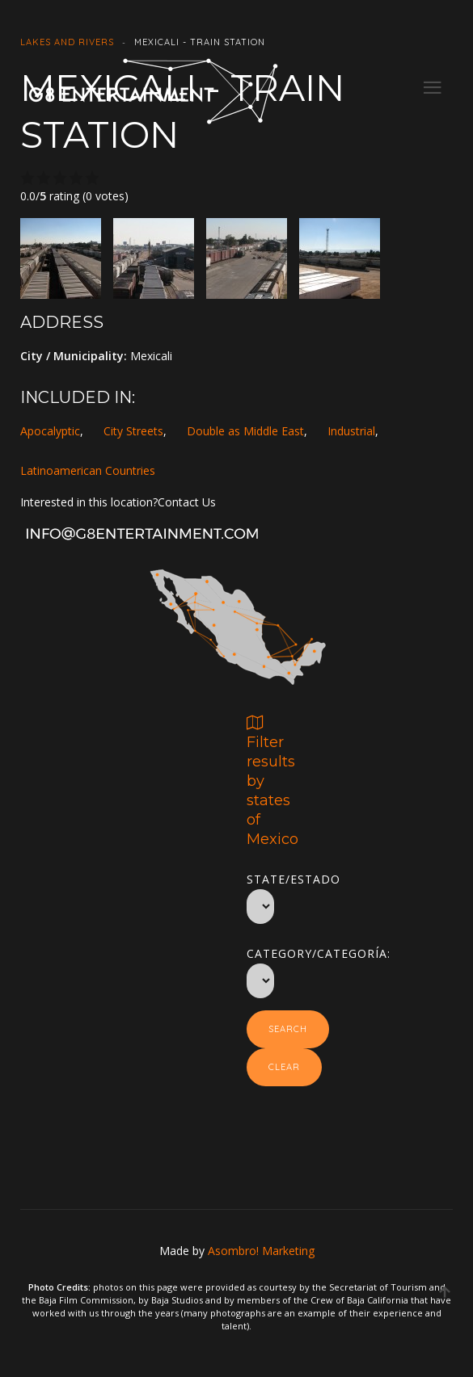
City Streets (133, 431)
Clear (284, 1067)
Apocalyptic (50, 431)
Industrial (351, 431)
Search (287, 1029)
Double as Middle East (245, 431)
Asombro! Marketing (261, 1250)
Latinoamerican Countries (87, 470)
